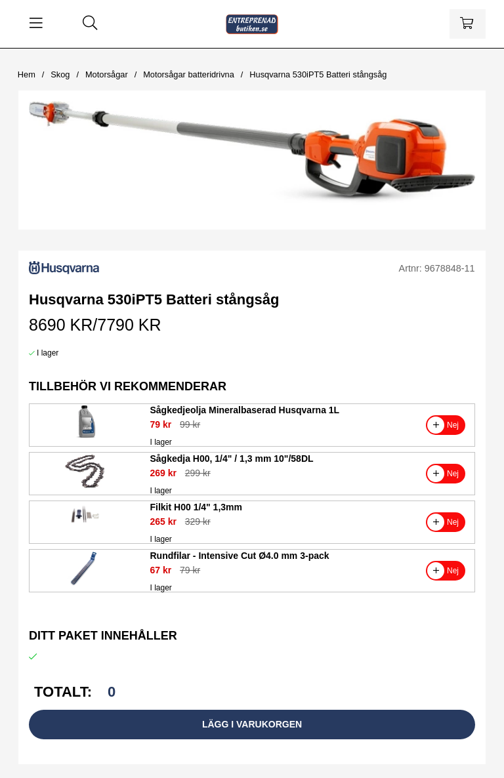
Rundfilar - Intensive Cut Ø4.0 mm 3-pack (239, 555)
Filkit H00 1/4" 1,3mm (196, 507)
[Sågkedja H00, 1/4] (85, 486)
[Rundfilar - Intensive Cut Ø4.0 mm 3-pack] (85, 583)
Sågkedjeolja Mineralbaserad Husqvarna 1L (245, 410)
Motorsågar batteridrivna (188, 74)
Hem (26, 74)
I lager (47, 353)
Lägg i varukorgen (252, 724)
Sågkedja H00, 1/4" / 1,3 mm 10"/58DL (232, 458)
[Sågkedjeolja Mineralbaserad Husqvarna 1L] (85, 437)
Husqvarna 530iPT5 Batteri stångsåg (318, 74)
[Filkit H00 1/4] (85, 534)
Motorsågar (106, 74)
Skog (60, 74)
